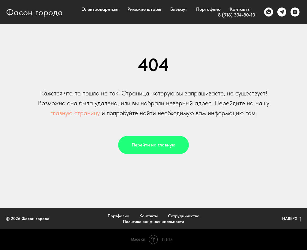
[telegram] (281, 12)
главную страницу (75, 113)
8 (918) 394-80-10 (236, 15)
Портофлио (208, 9)
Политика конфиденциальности (153, 221)
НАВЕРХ (291, 218)
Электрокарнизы (100, 9)
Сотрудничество (183, 215)
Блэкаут (178, 9)
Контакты (240, 9)
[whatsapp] (268, 12)
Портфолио (118, 215)
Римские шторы (144, 9)
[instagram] (295, 12)
